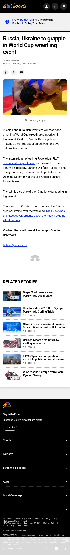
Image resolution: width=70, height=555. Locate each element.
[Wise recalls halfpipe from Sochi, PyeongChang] (12, 375)
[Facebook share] (6, 72)
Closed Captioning (42, 519)
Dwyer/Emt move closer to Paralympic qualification (39, 294)
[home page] (15, 6)
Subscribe (9, 427)
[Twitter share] (14, 72)
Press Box (25, 521)
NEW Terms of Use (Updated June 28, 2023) (22, 523)
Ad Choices (8, 519)
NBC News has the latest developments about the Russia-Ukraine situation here (34, 215)
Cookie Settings (21, 525)
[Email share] (21, 72)
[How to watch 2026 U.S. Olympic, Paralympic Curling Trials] (12, 312)
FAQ (53, 519)
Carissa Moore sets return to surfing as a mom (41, 341)
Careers (28, 519)
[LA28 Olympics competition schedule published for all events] (12, 359)
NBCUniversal (21, 531)
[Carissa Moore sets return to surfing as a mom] (12, 343)
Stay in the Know (11, 414)
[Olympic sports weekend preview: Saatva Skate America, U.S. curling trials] (12, 327)
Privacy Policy (50, 523)
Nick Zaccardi (12, 61)
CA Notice (7, 525)
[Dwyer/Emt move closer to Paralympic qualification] (12, 296)
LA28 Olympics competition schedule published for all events (43, 357)
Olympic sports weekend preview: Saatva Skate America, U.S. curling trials (44, 325)
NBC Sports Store (11, 521)
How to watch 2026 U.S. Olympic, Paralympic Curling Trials (44, 310)
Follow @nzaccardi (15, 245)
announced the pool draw (19, 163)
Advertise (19, 519)
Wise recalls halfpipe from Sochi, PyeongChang (43, 373)
